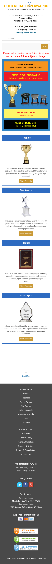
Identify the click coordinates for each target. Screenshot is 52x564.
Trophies (26, 398)
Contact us (26, 454)
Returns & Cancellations (26, 450)
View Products (26, 181)
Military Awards (26, 410)
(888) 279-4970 (30, 26)
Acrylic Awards (26, 402)
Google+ (31, 484)
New (26, 418)
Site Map (26, 434)
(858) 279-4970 (28, 29)
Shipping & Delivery (25, 446)
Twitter (19, 484)
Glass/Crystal (26, 389)
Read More (25, 376)
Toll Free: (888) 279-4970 (26, 468)
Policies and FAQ (26, 429)
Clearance (26, 423)
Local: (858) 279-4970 (26, 471)
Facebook (25, 484)
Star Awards (26, 406)
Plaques (26, 393)
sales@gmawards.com (26, 32)
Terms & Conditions (26, 442)
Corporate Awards (26, 414)
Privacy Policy (26, 438)
